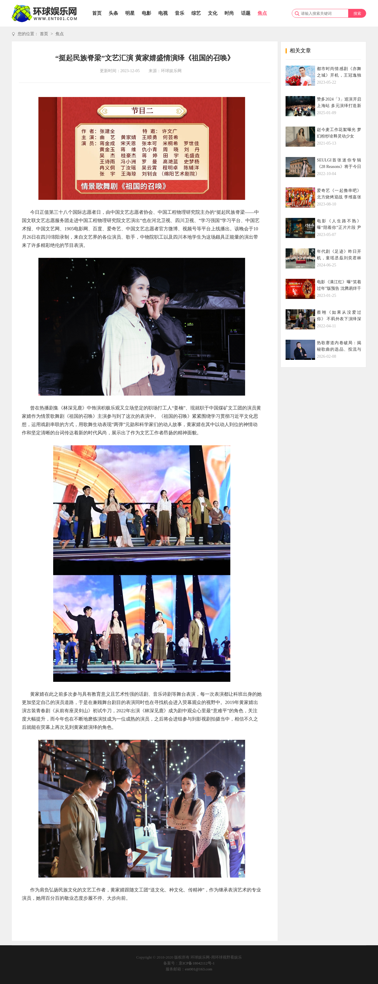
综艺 (196, 13)
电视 (163, 13)
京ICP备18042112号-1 (197, 963)
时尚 (229, 13)
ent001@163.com (198, 969)
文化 (212, 13)
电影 (146, 13)
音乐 (179, 13)
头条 (113, 13)
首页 (97, 13)
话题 (245, 13)
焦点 (262, 13)
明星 (130, 13)
